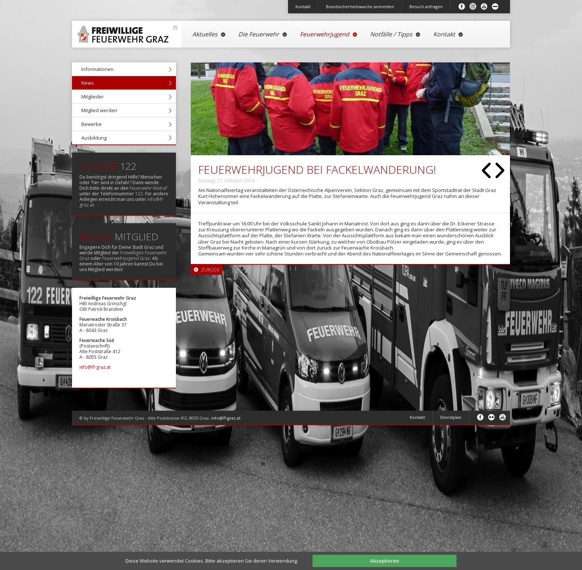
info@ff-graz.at (95, 367)
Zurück (486, 170)
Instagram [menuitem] (473, 6)
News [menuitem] (87, 82)
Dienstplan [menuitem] (450, 417)
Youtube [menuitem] (484, 6)
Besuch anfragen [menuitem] (426, 6)
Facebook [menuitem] (461, 6)
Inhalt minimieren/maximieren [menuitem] (495, 6)
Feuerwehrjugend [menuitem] (329, 34)
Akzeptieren (384, 560)
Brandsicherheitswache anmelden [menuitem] (360, 6)
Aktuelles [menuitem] (209, 34)
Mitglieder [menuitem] (92, 96)
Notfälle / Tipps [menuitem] (395, 34)
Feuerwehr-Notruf (148, 188)
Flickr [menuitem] (491, 417)
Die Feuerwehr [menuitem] (263, 34)
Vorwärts (500, 170)
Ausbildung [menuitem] (94, 137)
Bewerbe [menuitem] (91, 124)
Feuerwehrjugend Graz (126, 258)
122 (139, 193)
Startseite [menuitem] (125, 31)
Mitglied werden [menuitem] (99, 110)
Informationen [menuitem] (97, 69)
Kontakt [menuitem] (303, 6)
